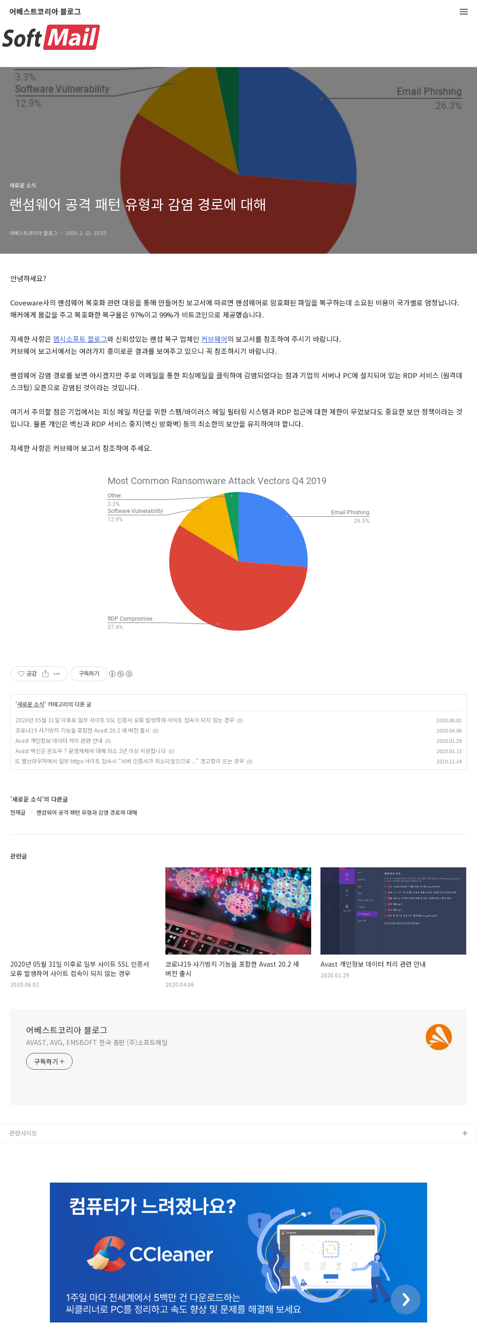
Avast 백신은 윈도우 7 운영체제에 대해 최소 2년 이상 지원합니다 (90, 751)
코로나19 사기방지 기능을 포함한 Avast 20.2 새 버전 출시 (82, 730)
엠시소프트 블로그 (80, 339)
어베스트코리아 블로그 (45, 12)
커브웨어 (214, 339)
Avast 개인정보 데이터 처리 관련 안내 (58, 740)
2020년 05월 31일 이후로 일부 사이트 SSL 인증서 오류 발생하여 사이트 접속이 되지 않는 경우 (124, 720)
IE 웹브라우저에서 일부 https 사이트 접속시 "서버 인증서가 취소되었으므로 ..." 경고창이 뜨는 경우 (129, 761)
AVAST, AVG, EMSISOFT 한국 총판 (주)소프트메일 (97, 1042)
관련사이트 (23, 1132)
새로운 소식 (30, 704)
